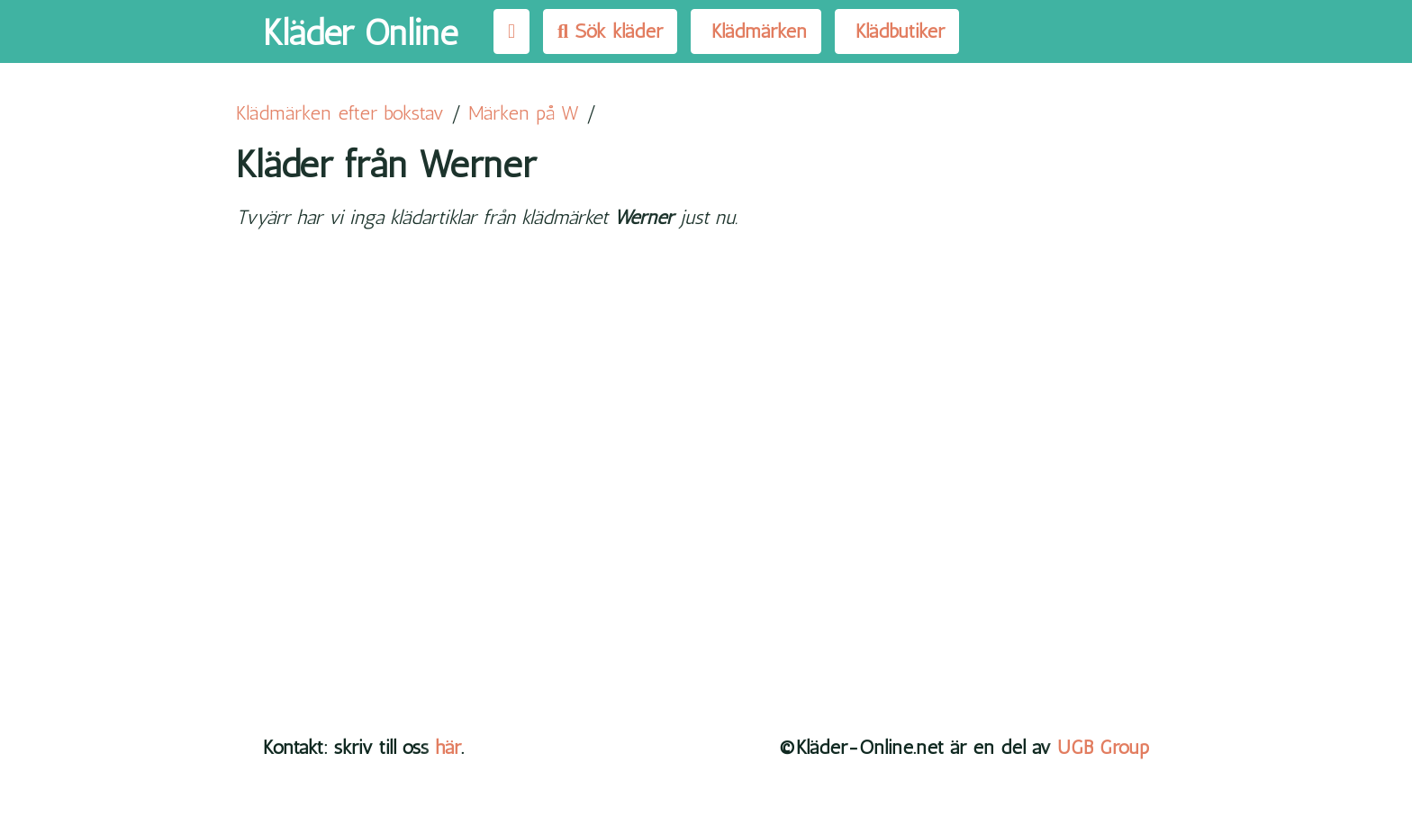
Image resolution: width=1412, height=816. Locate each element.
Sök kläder (610, 31)
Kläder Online (360, 32)
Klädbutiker (897, 31)
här (448, 747)
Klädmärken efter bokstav (340, 113)
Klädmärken (756, 31)
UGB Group (1103, 747)
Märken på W (523, 113)
